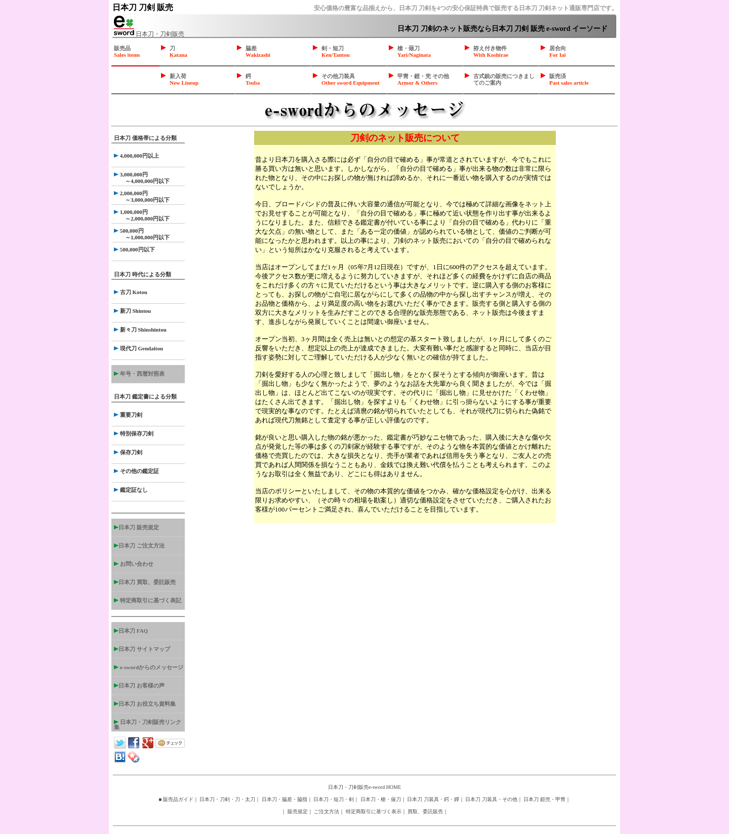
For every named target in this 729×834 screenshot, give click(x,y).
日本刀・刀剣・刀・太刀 (227, 799)
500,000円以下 (134, 249)
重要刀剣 (128, 415)
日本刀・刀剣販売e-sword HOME (364, 787)
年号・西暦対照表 (139, 374)
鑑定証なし (131, 490)
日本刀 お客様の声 (139, 685)
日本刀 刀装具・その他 (491, 799)
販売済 (569, 79)
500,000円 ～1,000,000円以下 (142, 234)
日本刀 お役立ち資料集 (145, 704)
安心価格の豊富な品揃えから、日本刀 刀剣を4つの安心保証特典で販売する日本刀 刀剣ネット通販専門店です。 (466, 8)
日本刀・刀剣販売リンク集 (147, 724)
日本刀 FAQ (131, 631)
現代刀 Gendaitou (138, 348)
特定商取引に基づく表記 (147, 600)
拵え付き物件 (490, 51)
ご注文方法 (326, 811)
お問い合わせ (133, 564)
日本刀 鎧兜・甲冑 (544, 799)
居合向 (557, 51)
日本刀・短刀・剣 (333, 799)
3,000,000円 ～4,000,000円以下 (142, 177)
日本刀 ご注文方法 (139, 545)
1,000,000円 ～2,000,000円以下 (142, 215)
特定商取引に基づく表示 (373, 811)
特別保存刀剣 (133, 433)
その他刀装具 (350, 79)
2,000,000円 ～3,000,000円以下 (142, 196)
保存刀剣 (128, 452)
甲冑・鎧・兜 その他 (423, 79)
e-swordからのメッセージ (148, 667)
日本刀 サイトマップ (142, 649)
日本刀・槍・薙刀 (380, 799)
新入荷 (184, 79)
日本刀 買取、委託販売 (145, 582)
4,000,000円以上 (136, 156)
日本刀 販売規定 (136, 527)
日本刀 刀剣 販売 (142, 7)
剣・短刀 (335, 51)
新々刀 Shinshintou (140, 330)
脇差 (258, 51)
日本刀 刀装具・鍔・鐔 (433, 799)
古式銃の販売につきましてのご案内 (504, 79)
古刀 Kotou (130, 292)
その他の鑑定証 (136, 471)
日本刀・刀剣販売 (149, 34)
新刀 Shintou (132, 311)
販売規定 (298, 811)
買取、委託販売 (425, 811)
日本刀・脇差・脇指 (284, 799)
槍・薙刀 (414, 51)
